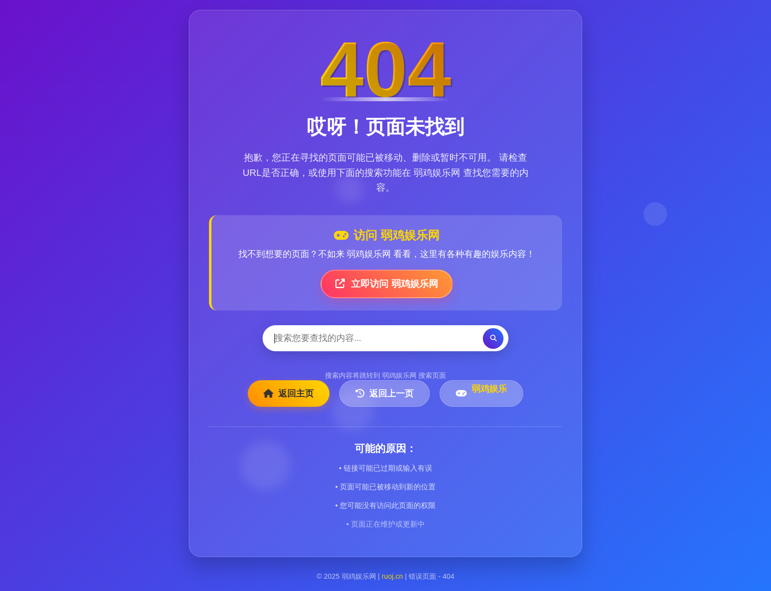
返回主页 (289, 393)
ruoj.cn (392, 576)
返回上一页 (385, 393)
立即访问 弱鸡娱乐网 (386, 284)
